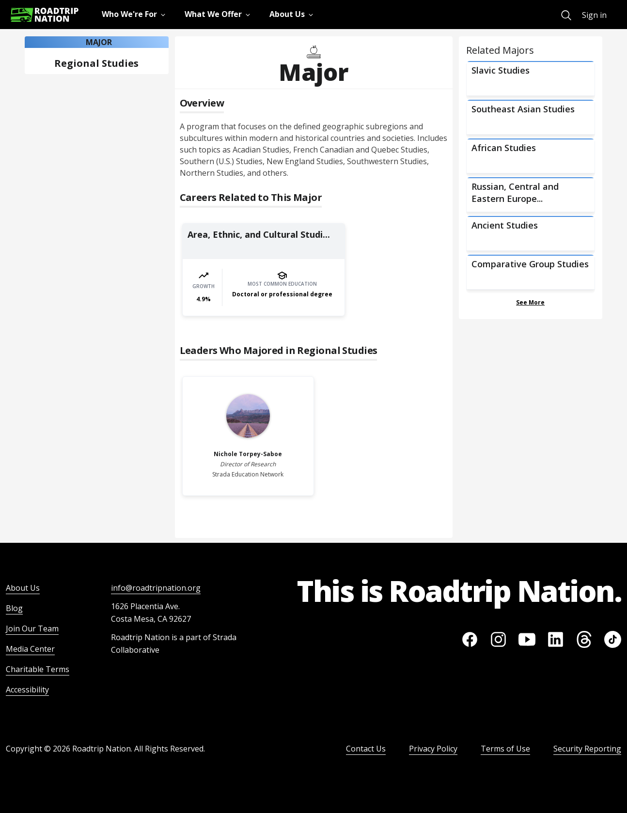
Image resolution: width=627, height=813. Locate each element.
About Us (23, 588)
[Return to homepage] (44, 15)
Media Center (30, 649)
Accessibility (27, 689)
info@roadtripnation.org (156, 588)
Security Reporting (587, 748)
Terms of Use (505, 748)
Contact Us (366, 748)
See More (530, 302)
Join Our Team (32, 628)
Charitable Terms (37, 669)
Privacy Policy (433, 748)
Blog (14, 608)
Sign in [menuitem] (594, 15)
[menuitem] (566, 15)
